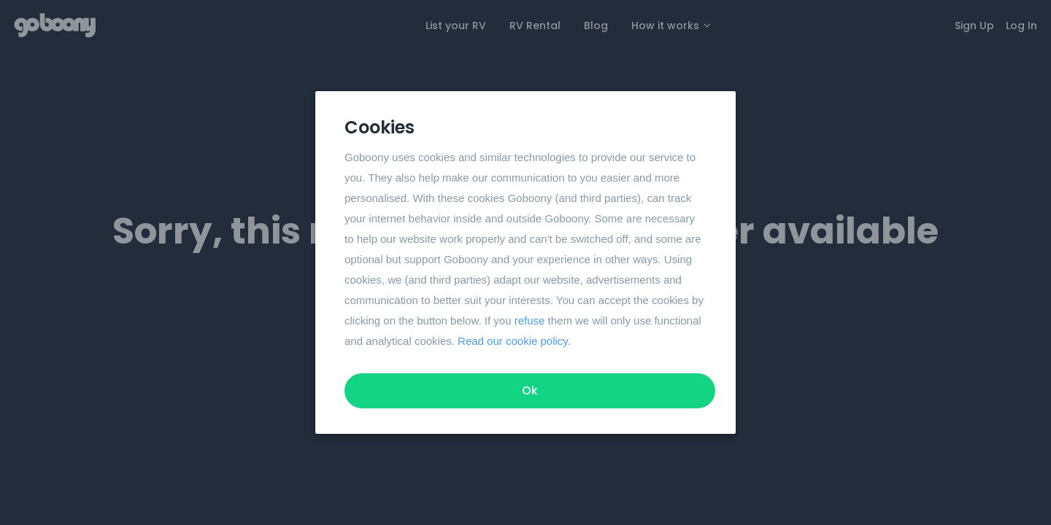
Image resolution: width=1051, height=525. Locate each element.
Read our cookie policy (513, 341)
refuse (530, 320)
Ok (530, 390)
